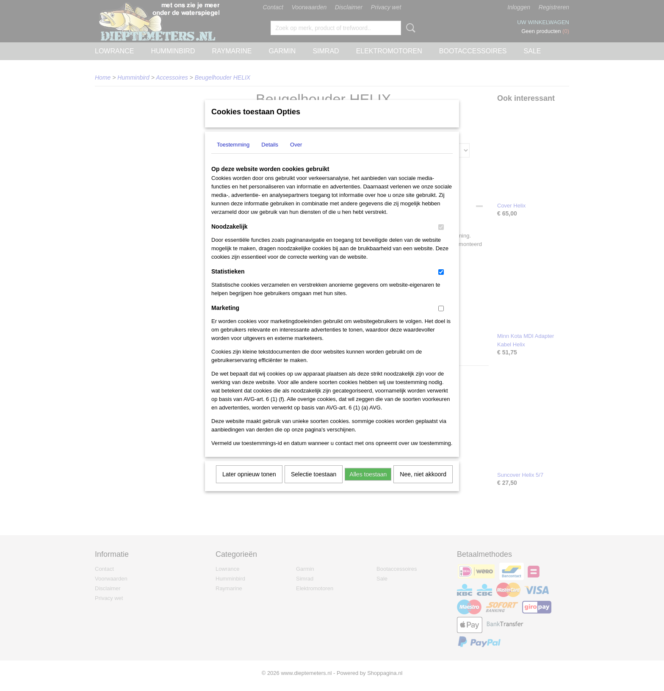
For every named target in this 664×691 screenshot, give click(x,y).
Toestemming (233, 155)
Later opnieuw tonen (249, 485)
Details (269, 155)
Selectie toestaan (313, 485)
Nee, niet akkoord (423, 485)
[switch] (441, 238)
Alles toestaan (368, 485)
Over (296, 155)
